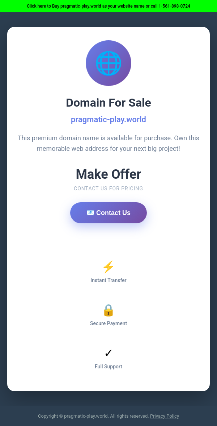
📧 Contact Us (108, 212)
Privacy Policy (164, 416)
